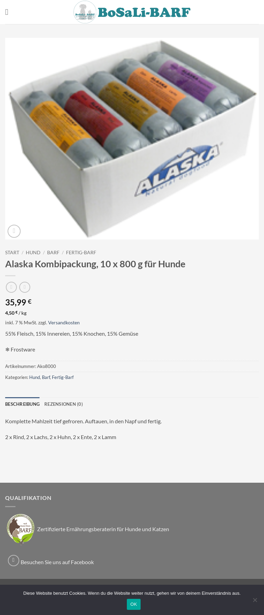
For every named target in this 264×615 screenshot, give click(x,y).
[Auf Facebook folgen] (13, 560)
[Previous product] (24, 287)
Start (12, 252)
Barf (53, 252)
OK (133, 604)
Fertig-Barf (81, 252)
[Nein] (255, 601)
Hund (33, 252)
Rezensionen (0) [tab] (63, 404)
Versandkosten (64, 322)
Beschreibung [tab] (22, 404)
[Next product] (11, 287)
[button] (9, 11)
